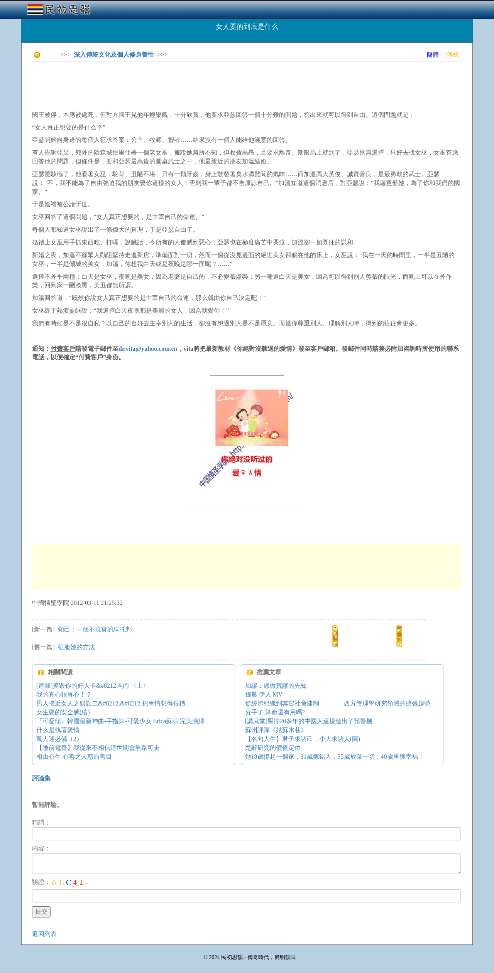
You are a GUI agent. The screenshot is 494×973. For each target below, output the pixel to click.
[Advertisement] (172, 84)
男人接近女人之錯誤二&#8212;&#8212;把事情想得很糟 (110, 703)
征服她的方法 (75, 647)
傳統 (453, 54)
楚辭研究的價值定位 (273, 747)
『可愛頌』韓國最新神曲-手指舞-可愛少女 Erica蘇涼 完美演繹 (120, 721)
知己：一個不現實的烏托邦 (94, 629)
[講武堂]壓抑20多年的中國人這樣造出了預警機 (309, 721)
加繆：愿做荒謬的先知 (276, 685)
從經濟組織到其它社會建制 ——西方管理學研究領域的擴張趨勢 (337, 703)
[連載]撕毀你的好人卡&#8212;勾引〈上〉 (92, 685)
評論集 (41, 778)
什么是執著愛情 (58, 730)
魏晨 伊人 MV (264, 694)
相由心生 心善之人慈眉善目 (74, 756)
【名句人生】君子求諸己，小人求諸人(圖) (302, 739)
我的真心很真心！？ (64, 694)
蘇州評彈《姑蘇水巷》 (276, 730)
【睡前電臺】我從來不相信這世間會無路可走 (98, 747)
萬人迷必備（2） (59, 739)
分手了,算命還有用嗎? (275, 712)
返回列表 (44, 934)
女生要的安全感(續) (63, 712)
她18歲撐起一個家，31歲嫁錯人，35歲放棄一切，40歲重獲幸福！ (334, 756)
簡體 (432, 54)
